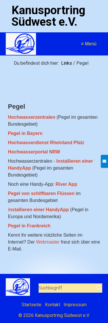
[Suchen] (98, 288)
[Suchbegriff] (71, 288)
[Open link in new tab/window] (34, 151)
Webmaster (48, 242)
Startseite (31, 304)
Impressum (75, 304)
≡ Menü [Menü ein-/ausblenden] (88, 43)
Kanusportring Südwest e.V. (48, 16)
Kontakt (52, 304)
